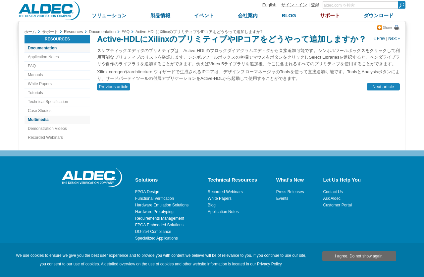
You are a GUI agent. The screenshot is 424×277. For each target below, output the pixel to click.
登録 (315, 4)
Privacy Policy (269, 264)
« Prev (379, 38)
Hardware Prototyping (154, 211)
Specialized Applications (156, 238)
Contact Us (333, 192)
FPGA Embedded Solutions (159, 225)
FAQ (32, 66)
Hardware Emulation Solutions (161, 205)
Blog (212, 205)
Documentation (42, 48)
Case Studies (39, 110)
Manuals (35, 75)
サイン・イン (294, 4)
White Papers (40, 84)
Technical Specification (48, 101)
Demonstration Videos (47, 128)
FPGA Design (147, 192)
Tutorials (35, 92)
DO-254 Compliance (153, 231)
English (269, 4)
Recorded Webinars (45, 137)
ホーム (30, 31)
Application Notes (43, 57)
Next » (394, 38)
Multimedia (38, 119)
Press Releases (290, 192)
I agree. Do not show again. (359, 256)
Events (282, 198)
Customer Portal (337, 205)
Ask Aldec (332, 198)
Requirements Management (159, 218)
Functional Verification (154, 198)
